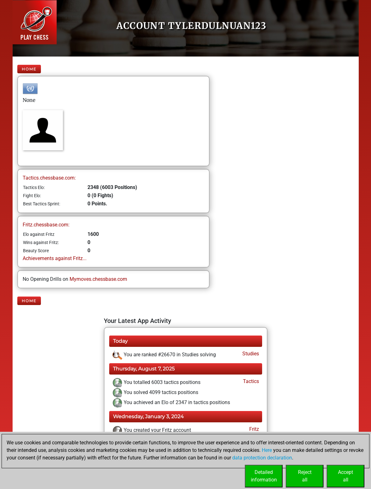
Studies (250, 354)
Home (29, 69)
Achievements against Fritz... (55, 258)
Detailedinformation (264, 476)
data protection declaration (262, 458)
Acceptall (345, 476)
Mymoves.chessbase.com (98, 279)
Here (267, 450)
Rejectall (305, 476)
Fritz (253, 429)
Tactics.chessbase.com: (49, 178)
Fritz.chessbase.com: (46, 225)
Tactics (250, 381)
